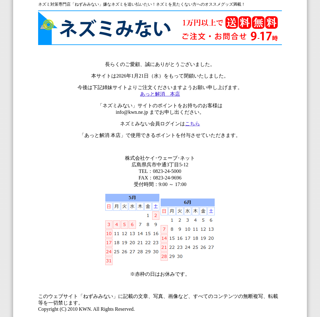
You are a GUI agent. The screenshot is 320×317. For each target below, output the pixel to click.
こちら (192, 123)
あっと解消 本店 (160, 94)
